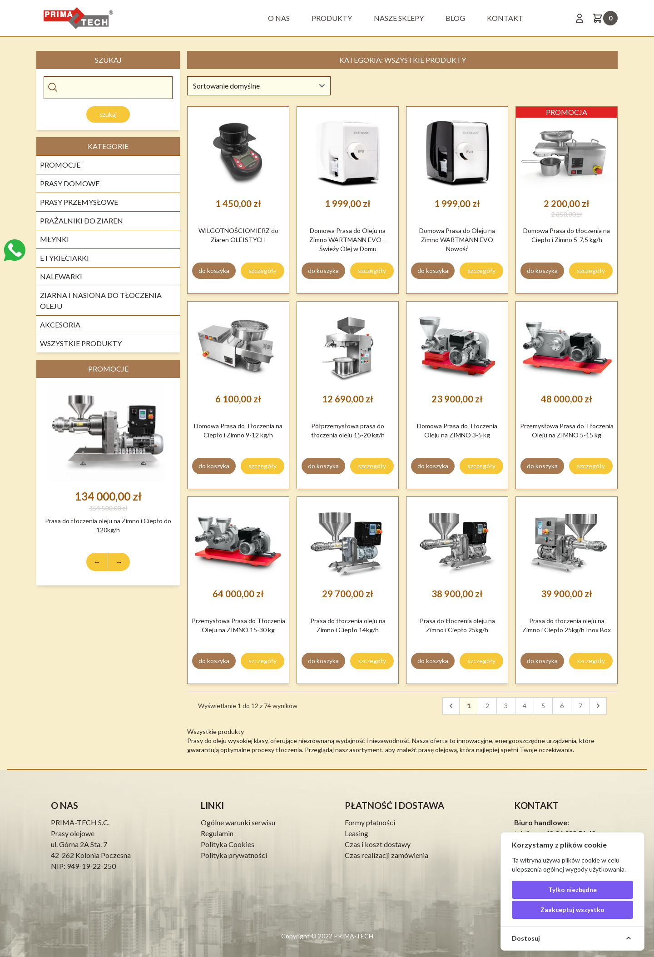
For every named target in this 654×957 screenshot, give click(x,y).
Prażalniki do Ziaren (81, 220)
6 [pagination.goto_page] (562, 705)
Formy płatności (370, 822)
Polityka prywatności (234, 855)
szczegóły (262, 270)
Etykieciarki (64, 257)
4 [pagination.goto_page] (524, 705)
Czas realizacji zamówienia (386, 855)
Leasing (356, 833)
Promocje (60, 164)
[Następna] (598, 705)
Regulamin (217, 833)
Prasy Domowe (69, 183)
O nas (279, 18)
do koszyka (213, 270)
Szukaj (108, 114)
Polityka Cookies (227, 844)
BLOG (455, 18)
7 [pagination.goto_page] (580, 705)
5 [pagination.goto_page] (543, 705)
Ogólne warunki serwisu (238, 822)
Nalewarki (61, 276)
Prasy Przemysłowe (79, 202)
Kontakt (505, 18)
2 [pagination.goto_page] (487, 705)
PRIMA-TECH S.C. (80, 822)
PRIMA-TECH (352, 936)
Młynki (54, 239)
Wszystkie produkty (81, 343)
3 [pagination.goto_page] (506, 705)
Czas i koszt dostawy (378, 844)
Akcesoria (60, 324)
